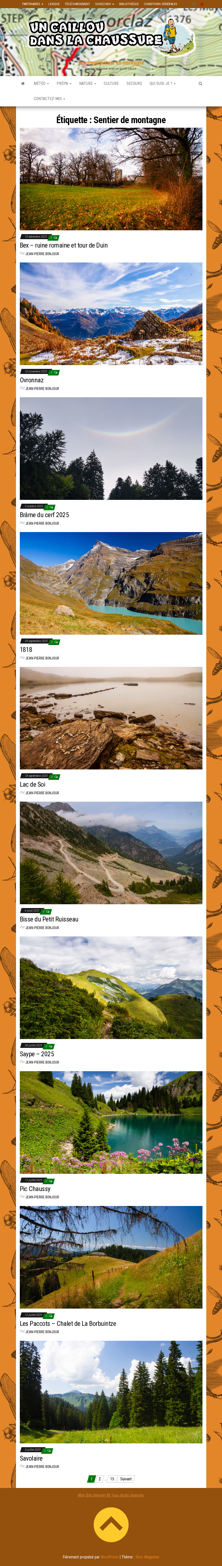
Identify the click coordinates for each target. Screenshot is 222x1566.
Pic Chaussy (35, 1189)
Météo (41, 83)
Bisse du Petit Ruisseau (49, 919)
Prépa (64, 83)
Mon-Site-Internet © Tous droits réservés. (111, 1495)
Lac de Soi (32, 784)
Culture (111, 83)
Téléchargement (77, 4)
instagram (194, 4)
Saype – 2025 (37, 1054)
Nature (87, 83)
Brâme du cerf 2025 (44, 515)
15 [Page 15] (112, 1479)
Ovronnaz (32, 380)
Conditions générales (160, 4)
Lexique (54, 4)
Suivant (126, 1479)
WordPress (109, 1557)
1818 (26, 649)
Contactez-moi (49, 98)
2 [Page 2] (100, 1479)
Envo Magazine (147, 1557)
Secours (134, 83)
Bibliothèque (129, 4)
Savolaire (31, 1458)
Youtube (202, 4)
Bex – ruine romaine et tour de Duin (64, 245)
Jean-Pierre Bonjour (42, 254)
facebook (186, 4)
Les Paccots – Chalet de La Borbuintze (68, 1323)
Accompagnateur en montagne (111, 63)
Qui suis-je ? (163, 83)
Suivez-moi (104, 4)
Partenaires (32, 4)
